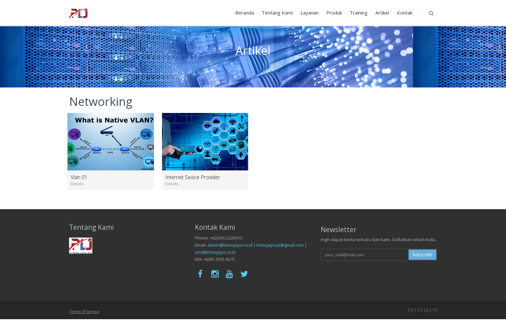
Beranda (244, 12)
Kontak (404, 12)
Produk (334, 12)
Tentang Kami (277, 12)
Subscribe (422, 254)
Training (359, 12)
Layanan (309, 12)
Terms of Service (84, 311)
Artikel (382, 12)
